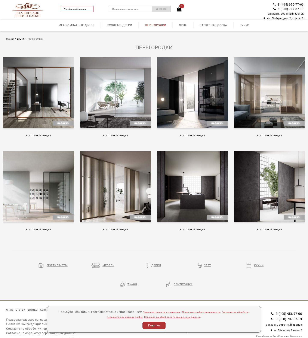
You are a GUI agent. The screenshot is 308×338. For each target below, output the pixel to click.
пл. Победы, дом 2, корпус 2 (284, 18)
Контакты (58, 293)
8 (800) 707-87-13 (288, 9)
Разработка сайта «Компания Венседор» (279, 319)
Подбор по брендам (77, 8)
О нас (11, 293)
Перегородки (155, 25)
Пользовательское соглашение (29, 305)
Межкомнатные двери (76, 25)
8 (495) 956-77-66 (288, 4)
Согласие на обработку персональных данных (41, 319)
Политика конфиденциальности (30, 310)
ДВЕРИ (24, 38)
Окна (183, 25)
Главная (11, 38)
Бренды (40, 293)
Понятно (154, 325)
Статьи (25, 293)
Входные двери (119, 25)
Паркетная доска (213, 25)
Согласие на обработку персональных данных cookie (46, 314)
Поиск (161, 9)
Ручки (244, 25)
